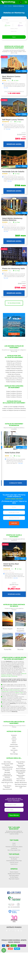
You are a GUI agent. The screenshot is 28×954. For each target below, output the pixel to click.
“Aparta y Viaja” (19, 692)
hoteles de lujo (5, 691)
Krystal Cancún (14, 864)
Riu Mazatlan (14, 859)
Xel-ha (14, 845)
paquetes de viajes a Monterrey (9, 676)
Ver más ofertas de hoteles (14, 303)
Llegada (7, 22)
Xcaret (14, 843)
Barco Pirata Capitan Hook (14, 850)
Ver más (6, 87)
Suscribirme (14, 815)
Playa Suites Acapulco (14, 878)
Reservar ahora (14, 144)
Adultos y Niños (14, 28)
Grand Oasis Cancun (14, 857)
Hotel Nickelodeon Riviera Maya (14, 860)
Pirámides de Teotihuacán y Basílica (14, 846)
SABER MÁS (14, 523)
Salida (20, 22)
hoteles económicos (14, 690)
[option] (14, 458)
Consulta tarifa (14, 483)
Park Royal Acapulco (14, 875)
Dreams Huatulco (14, 872)
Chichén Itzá (14, 848)
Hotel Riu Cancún (14, 862)
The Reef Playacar (14, 877)
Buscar (14, 37)
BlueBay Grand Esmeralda (14, 873)
